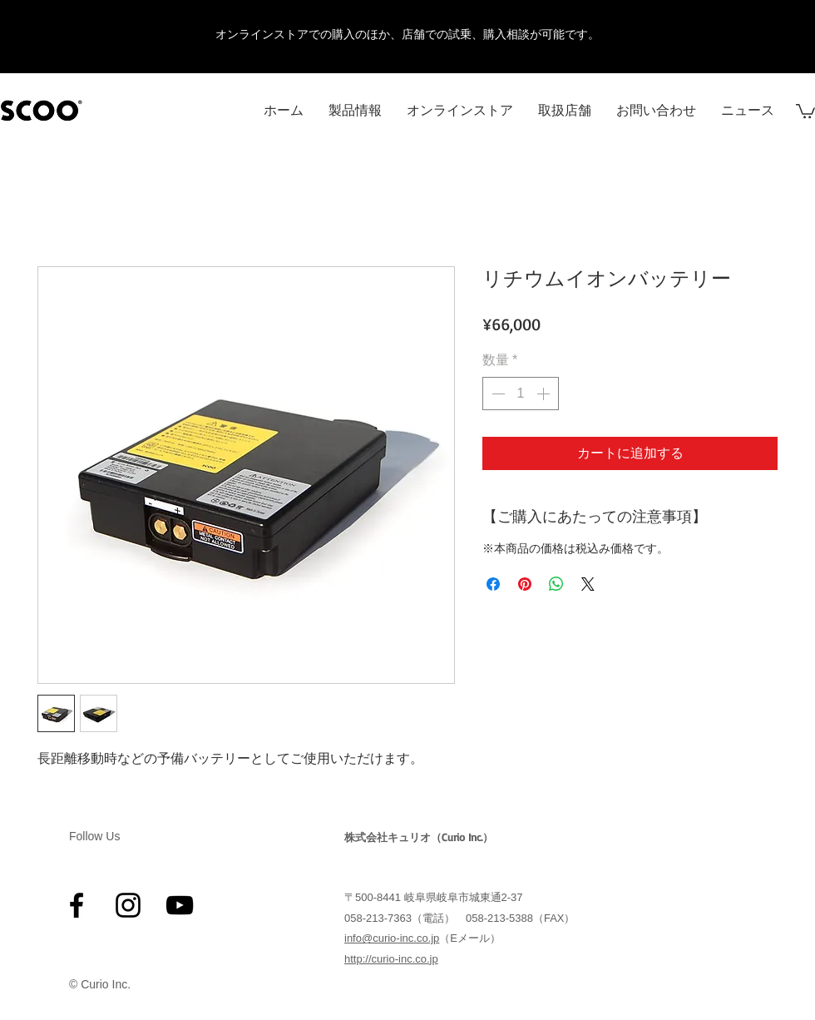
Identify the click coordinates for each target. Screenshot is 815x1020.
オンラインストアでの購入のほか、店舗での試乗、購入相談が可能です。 (407, 34)
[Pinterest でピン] (525, 584)
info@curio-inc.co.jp (391, 938)
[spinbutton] (520, 393)
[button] (805, 110)
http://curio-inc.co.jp (391, 959)
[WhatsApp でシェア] (556, 584)
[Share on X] (588, 584)
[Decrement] (496, 393)
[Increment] (544, 393)
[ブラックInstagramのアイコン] (128, 905)
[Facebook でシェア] (493, 584)
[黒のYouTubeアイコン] (179, 905)
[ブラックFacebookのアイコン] (76, 905)
